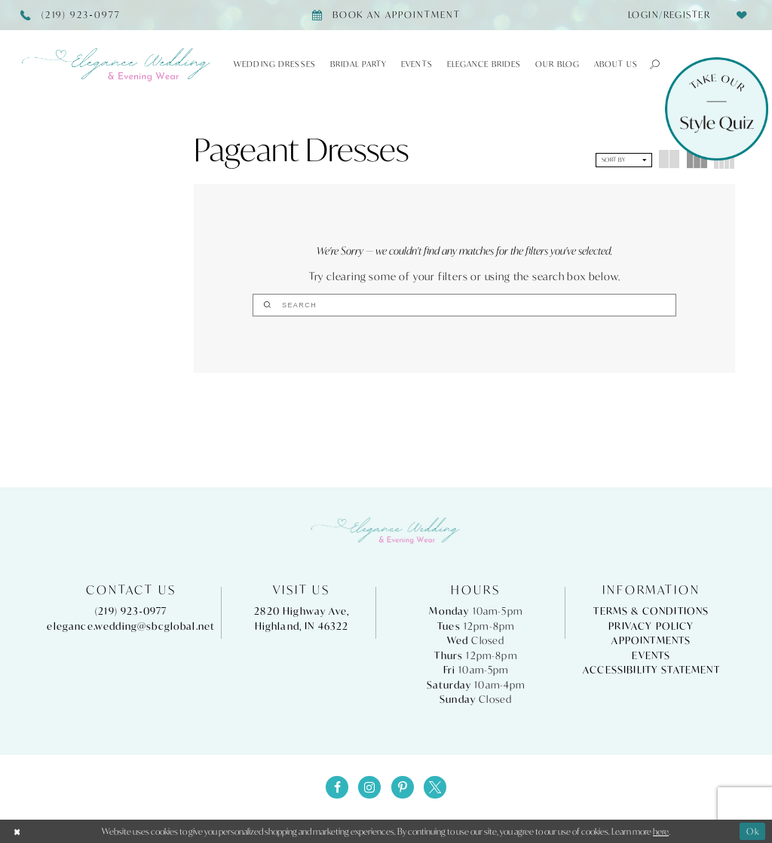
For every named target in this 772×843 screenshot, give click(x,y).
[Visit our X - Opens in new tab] (435, 788)
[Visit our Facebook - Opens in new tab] (337, 788)
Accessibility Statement (651, 670)
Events (651, 655)
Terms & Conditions (651, 612)
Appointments (651, 640)
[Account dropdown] (664, 15)
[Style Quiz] (716, 108)
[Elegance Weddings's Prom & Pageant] (116, 64)
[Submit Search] (410, 305)
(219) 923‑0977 (131, 612)
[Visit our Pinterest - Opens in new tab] (402, 788)
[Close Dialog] (17, 831)
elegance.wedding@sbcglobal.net (131, 626)
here (661, 831)
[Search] (464, 305)
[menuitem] (664, 15)
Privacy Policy (651, 626)
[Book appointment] (386, 15)
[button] (649, 64)
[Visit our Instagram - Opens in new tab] (369, 788)
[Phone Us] (71, 15)
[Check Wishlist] (741, 14)
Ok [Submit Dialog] (753, 831)
